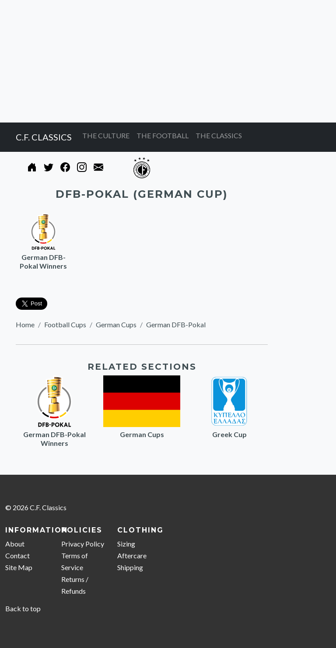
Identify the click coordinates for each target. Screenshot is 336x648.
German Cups (116, 324)
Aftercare (132, 555)
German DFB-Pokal (176, 324)
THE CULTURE (106, 135)
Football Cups (65, 324)
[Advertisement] (168, 61)
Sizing (126, 543)
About (14, 543)
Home (25, 324)
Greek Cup (229, 434)
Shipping (130, 567)
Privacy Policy (82, 543)
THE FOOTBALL (162, 135)
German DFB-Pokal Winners (43, 261)
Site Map (18, 567)
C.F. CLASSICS (44, 137)
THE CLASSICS (219, 135)
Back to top (23, 608)
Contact (17, 555)
